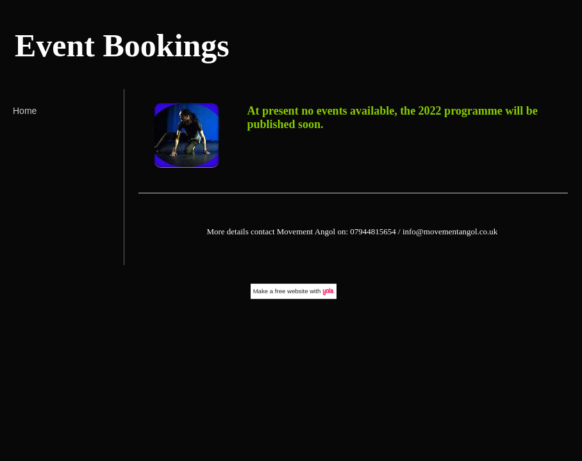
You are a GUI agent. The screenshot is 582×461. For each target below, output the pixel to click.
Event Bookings (122, 45)
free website (291, 291)
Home (25, 111)
